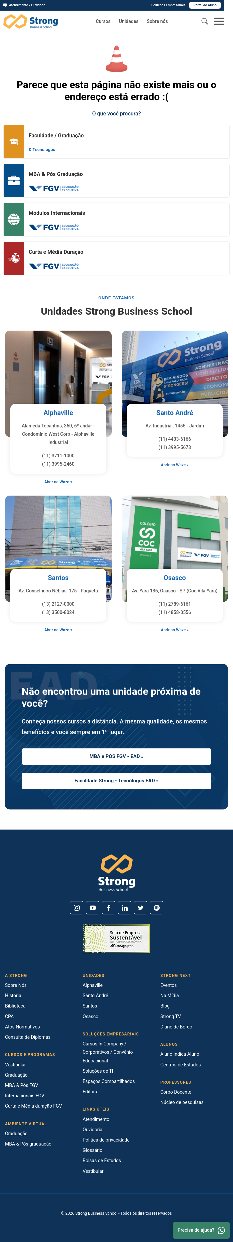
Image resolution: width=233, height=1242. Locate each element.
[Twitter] (140, 907)
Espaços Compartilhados (109, 1081)
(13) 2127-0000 (58, 604)
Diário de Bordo (176, 1026)
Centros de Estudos (180, 1064)
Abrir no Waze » (58, 482)
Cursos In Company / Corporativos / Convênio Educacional (108, 1052)
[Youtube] (92, 907)
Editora (90, 1091)
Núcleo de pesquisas (182, 1102)
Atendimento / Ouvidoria (24, 5)
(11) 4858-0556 (174, 612)
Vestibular (15, 1064)
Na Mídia (169, 995)
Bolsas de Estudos (102, 1160)
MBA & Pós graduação (28, 1144)
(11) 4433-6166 (174, 439)
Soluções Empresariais (177, 5)
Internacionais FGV (24, 1095)
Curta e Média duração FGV (33, 1106)
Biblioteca (15, 1006)
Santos (58, 578)
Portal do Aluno (214, 5)
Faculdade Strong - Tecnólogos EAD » (116, 781)
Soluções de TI (98, 1071)
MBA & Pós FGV (21, 1085)
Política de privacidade (106, 1140)
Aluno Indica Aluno (179, 1054)
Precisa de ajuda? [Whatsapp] (201, 1230)
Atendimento (96, 1119)
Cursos (103, 21)
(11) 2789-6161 (174, 604)
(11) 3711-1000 (58, 455)
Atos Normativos (22, 1026)
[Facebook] (108, 907)
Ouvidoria (92, 1129)
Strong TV (170, 1016)
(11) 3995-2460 (58, 464)
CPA (9, 1016)
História (13, 995)
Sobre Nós (16, 985)
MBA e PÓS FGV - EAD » (116, 756)
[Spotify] (156, 907)
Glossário (92, 1150)
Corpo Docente (175, 1092)
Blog (165, 1006)
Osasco (175, 578)
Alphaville (58, 413)
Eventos (168, 985)
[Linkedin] (124, 907)
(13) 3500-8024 (58, 612)
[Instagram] (76, 907)
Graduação (16, 1075)
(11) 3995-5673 (174, 447)
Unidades (129, 21)
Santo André (174, 413)
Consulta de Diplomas (28, 1037)
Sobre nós (157, 21)
